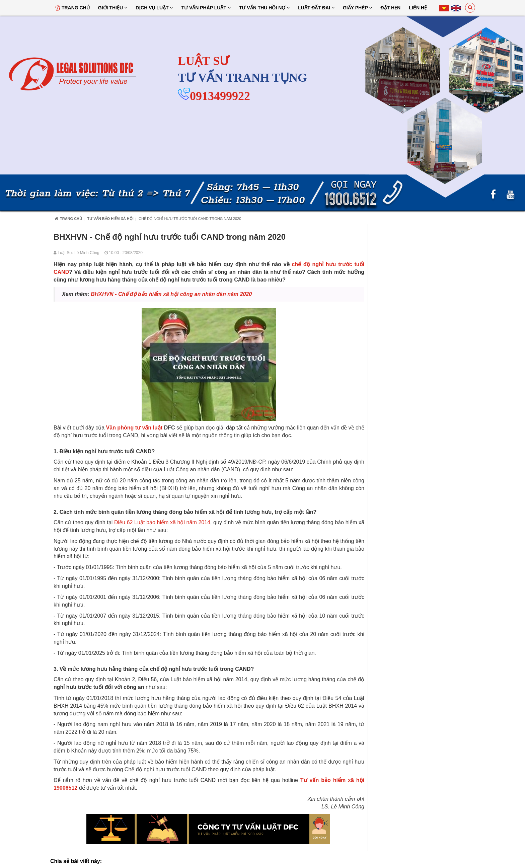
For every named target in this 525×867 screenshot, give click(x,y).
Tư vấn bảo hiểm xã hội (110, 219)
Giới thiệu (112, 7)
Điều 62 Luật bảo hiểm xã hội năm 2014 (162, 522)
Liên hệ (418, 7)
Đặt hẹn (390, 7)
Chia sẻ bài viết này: (76, 861)
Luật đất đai (316, 7)
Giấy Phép (357, 7)
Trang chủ (72, 7)
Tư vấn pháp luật (205, 7)
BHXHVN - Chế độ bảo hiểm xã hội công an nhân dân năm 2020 (171, 294)
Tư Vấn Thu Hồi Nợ (264, 7)
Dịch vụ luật (154, 7)
